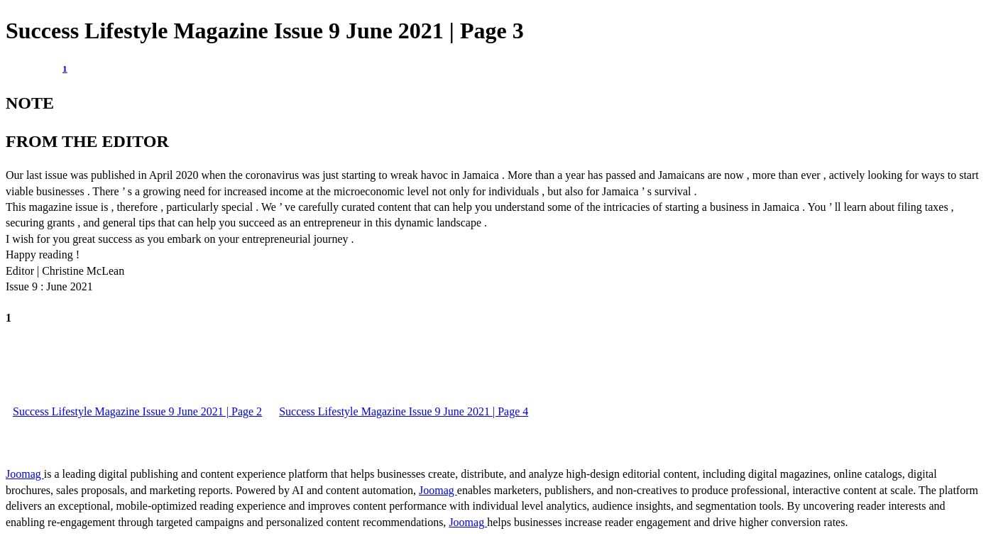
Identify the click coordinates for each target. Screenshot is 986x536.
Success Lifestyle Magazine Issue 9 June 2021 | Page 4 (403, 411)
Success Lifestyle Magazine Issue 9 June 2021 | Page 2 (137, 411)
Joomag (25, 474)
